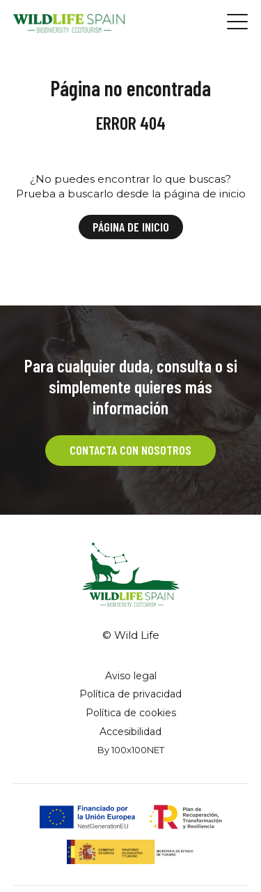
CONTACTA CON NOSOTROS (130, 450)
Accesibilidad (130, 731)
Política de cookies (131, 712)
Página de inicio (131, 226)
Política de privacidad (130, 694)
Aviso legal (131, 676)
